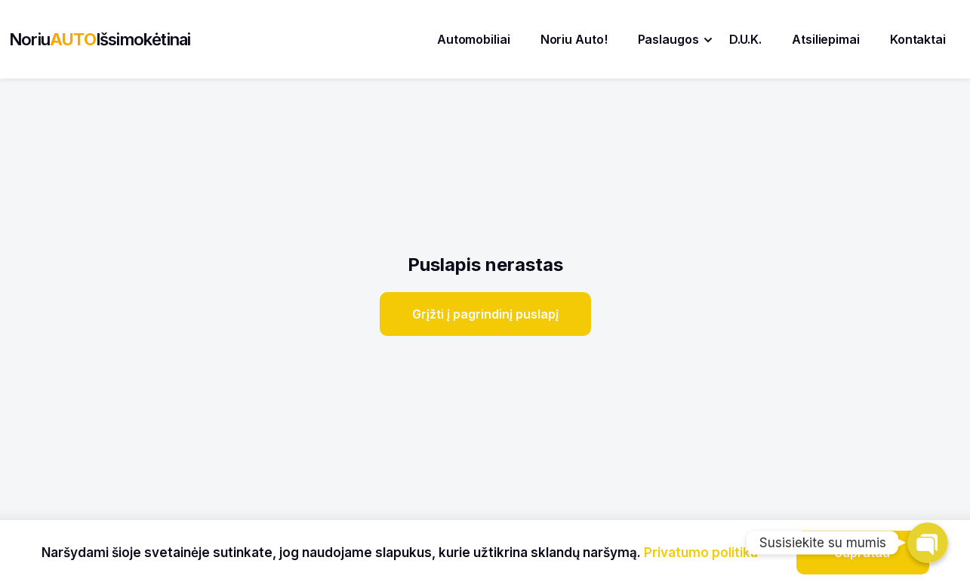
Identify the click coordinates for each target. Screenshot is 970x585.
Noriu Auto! (574, 39)
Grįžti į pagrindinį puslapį (485, 314)
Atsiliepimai (826, 39)
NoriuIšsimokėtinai (99, 39)
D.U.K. (745, 39)
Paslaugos (668, 39)
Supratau (862, 552)
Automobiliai (473, 39)
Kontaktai (918, 39)
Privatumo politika (701, 552)
